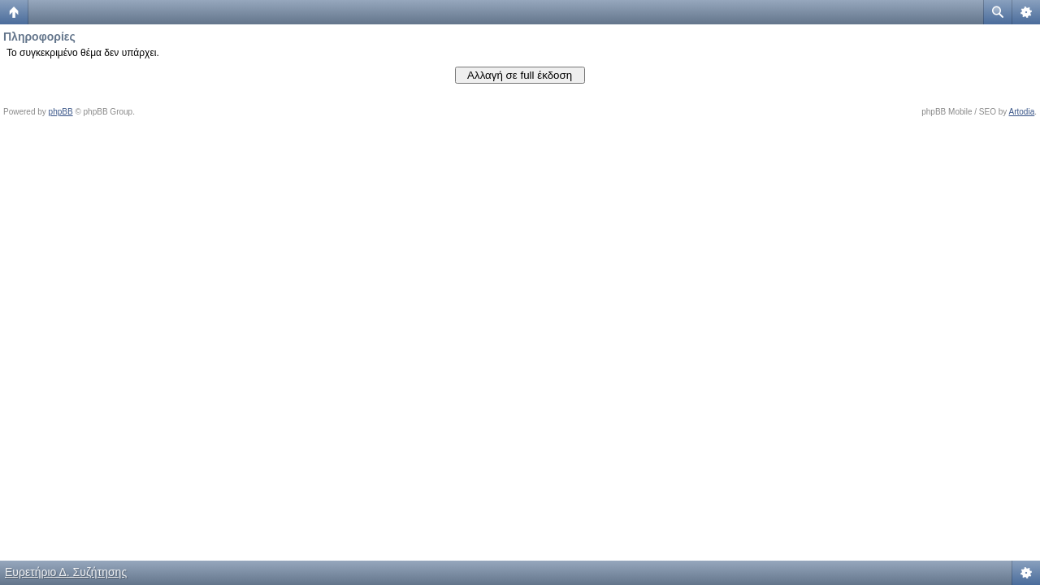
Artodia (1022, 111)
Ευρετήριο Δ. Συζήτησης (66, 572)
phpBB (61, 111)
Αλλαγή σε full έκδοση (520, 75)
